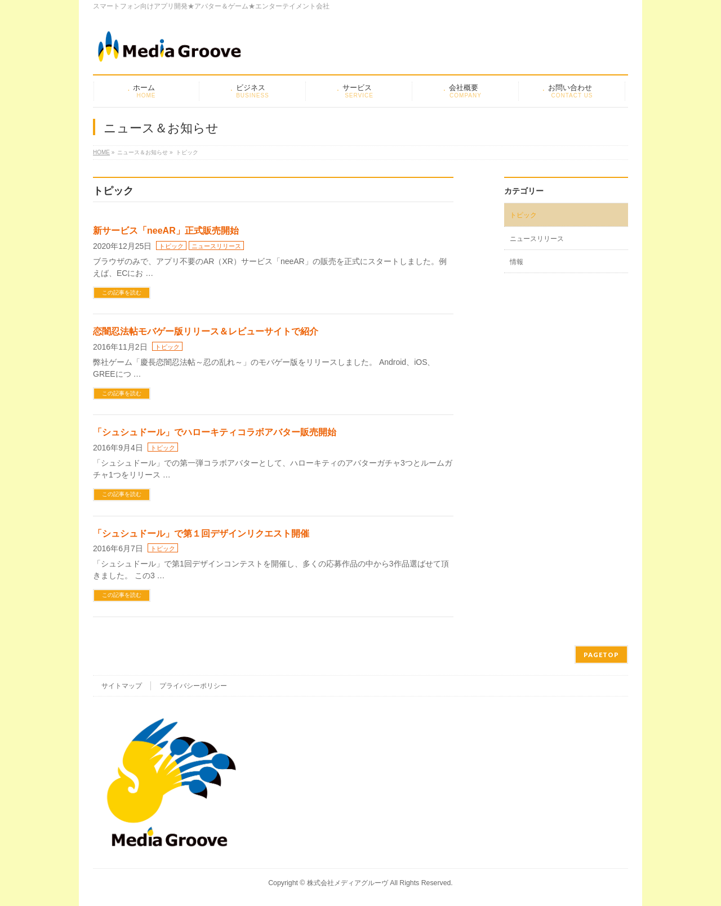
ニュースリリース (216, 246)
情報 (516, 262)
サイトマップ (121, 686)
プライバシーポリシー (193, 686)
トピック (171, 246)
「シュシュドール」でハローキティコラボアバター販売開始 (214, 432)
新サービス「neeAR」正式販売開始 (166, 230)
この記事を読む (121, 292)
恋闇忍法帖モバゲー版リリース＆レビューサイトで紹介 (205, 331)
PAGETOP (601, 654)
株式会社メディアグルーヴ (347, 883)
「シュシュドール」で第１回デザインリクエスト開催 (201, 533)
